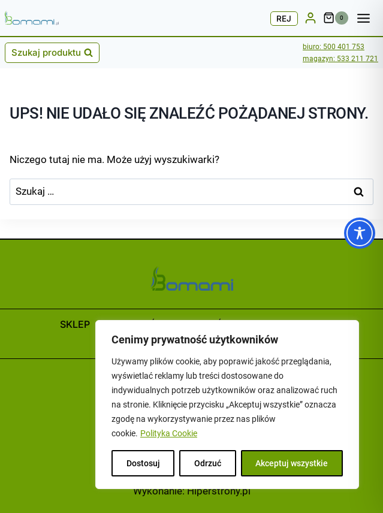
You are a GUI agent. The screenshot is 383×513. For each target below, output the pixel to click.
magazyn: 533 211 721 (340, 59)
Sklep (75, 324)
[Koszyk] (336, 18)
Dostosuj (143, 463)
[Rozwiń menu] (366, 18)
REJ (283, 18)
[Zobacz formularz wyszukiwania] (52, 53)
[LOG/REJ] (310, 18)
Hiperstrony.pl (219, 491)
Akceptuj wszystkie (291, 463)
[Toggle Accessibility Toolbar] (359, 233)
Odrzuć (207, 463)
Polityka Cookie (168, 433)
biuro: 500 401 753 (333, 47)
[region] (227, 404)
